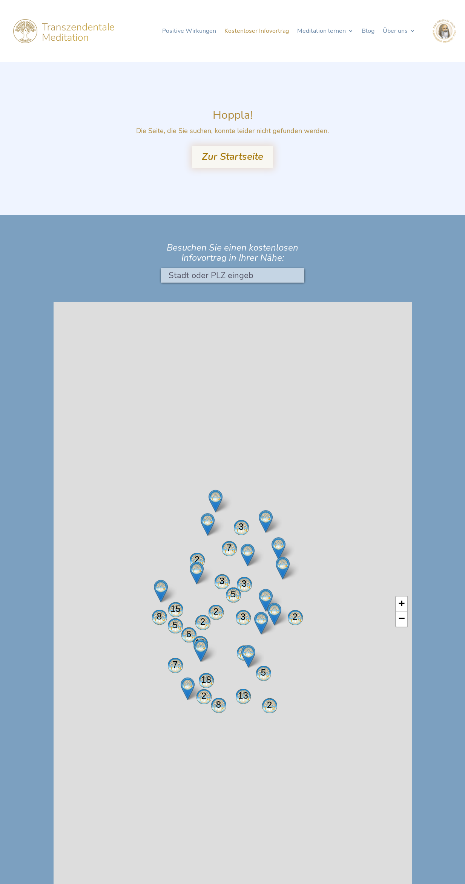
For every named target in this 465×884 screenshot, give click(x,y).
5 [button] (263, 672)
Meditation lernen (321, 31)
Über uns (395, 31)
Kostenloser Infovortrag (256, 31)
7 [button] (175, 664)
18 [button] (206, 679)
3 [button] (241, 527)
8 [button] (218, 704)
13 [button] (243, 695)
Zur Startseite (232, 156)
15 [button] (175, 609)
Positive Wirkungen (189, 31)
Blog (368, 31)
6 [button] (188, 634)
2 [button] (295, 617)
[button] (197, 572)
